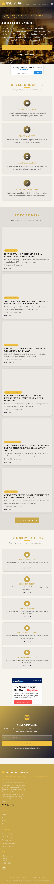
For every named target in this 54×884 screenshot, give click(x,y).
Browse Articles (27, 47)
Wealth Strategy (7, 837)
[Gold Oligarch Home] (25, 3)
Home (4, 814)
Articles (4, 821)
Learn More (27, 54)
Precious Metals (7, 840)
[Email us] (4, 868)
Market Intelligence (8, 843)
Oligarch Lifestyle (7, 846)
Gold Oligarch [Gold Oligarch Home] (15, 772)
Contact (5, 824)
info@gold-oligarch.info (10, 805)
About (4, 818)
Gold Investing (7, 834)
